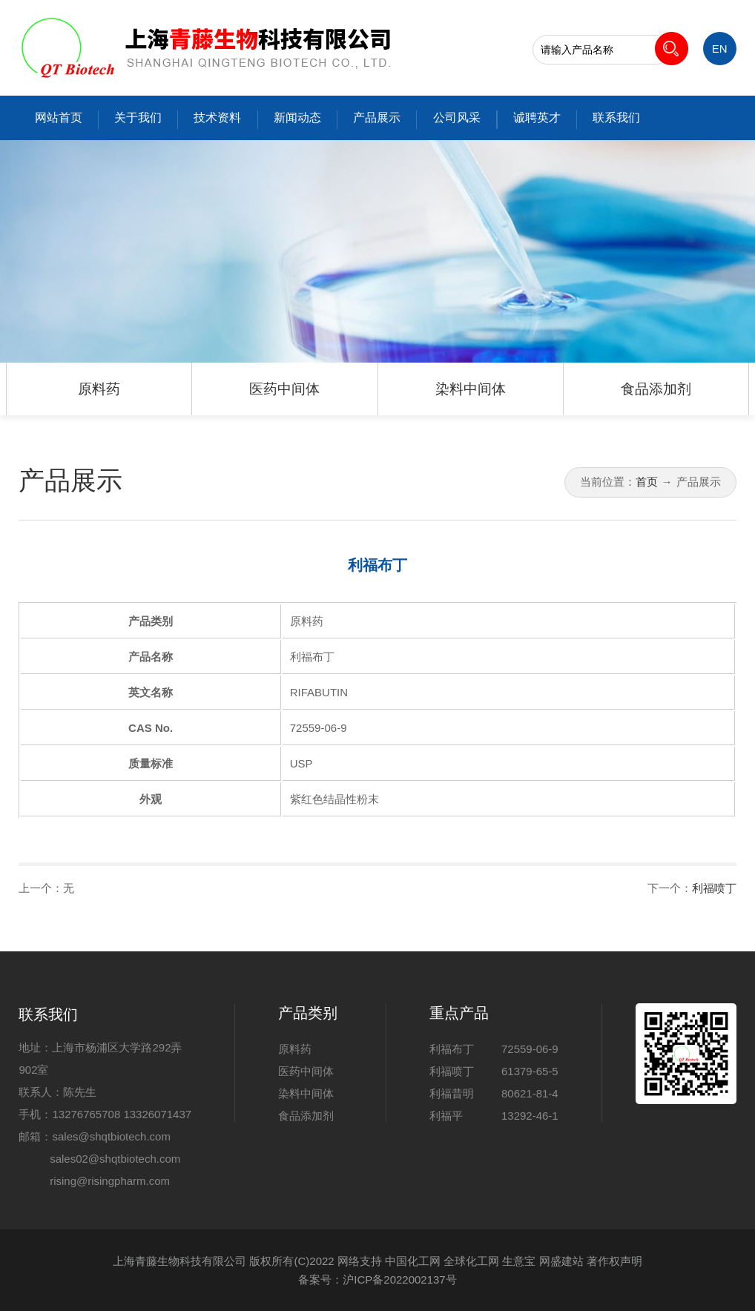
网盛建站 (561, 1261)
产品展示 (376, 117)
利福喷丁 (714, 888)
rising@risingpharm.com (110, 1181)
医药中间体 (284, 389)
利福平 (446, 1115)
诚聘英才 (537, 117)
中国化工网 (413, 1261)
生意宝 (518, 1261)
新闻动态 (297, 117)
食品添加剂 (656, 389)
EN (720, 48)
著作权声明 (614, 1261)
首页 (647, 481)
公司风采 (457, 117)
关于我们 (138, 117)
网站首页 (58, 117)
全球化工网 (471, 1261)
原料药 (99, 389)
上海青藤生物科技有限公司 (179, 1261)
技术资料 (217, 117)
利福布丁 (451, 1049)
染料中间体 (470, 389)
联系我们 (616, 117)
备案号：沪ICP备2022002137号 (377, 1279)
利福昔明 (451, 1093)
